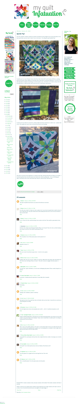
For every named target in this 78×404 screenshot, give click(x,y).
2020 (7, 110)
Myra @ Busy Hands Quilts (26, 335)
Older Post (59, 390)
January (8, 136)
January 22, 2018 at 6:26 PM (32, 257)
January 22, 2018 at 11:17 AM (29, 208)
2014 (7, 171)
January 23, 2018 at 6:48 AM (29, 290)
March (8, 132)
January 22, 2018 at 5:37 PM (28, 250)
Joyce (22, 290)
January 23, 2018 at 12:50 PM (37, 335)
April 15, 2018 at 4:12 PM (30, 359)
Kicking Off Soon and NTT (10, 162)
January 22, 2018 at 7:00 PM (31, 266)
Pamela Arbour (24, 283)
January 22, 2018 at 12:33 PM (30, 218)
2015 (7, 169)
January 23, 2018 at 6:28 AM (33, 283)
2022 (7, 107)
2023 (7, 105)
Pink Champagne (10, 139)
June (8, 127)
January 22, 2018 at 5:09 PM (28, 242)
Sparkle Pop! (9, 147)
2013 (7, 173)
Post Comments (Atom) (26, 392)
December (9, 116)
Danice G (22, 218)
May (8, 129)
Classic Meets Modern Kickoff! (9, 159)
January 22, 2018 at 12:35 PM (31, 226)
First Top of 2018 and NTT (10, 156)
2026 (7, 99)
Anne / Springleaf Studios (26, 314)
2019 (7, 112)
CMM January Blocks (9, 153)
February (9, 134)
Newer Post (19, 390)
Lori (22, 298)
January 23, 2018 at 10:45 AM (28, 324)
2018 (7, 114)
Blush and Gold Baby (10, 145)
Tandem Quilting (10, 138)
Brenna (22, 208)
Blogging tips (2, 403)
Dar (22, 324)
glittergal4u (23, 266)
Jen (21, 242)
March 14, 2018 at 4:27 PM (30, 351)
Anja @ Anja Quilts (25, 275)
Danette (22, 200)
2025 (7, 101)
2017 (7, 165)
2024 (7, 103)
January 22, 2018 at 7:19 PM (34, 275)
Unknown (23, 235)
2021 (7, 109)
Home (39, 390)
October (8, 119)
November (9, 118)
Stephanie (23, 351)
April (8, 131)
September (9, 121)
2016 (7, 167)
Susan (22, 250)
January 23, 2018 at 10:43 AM (37, 314)
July (8, 125)
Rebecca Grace (24, 257)
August (8, 123)
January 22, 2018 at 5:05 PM (30, 235)
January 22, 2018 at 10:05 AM (30, 200)
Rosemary (23, 307)
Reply (21, 204)
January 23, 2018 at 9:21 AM (31, 307)
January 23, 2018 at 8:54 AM (28, 298)
